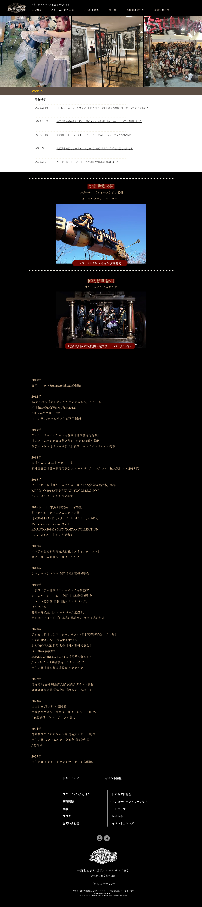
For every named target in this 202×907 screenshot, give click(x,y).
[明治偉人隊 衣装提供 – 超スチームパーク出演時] (100, 346)
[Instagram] (99, 838)
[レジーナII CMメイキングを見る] (100, 263)
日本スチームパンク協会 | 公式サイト (50, 4)
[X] (107, 838)
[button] (91, 10)
